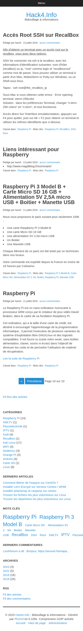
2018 (6, 575)
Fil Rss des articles (15, 396)
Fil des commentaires (16, 598)
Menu (41, 3)
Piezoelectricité (12, 426)
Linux (6, 467)
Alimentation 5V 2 (23, 277)
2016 (6, 579)
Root (5, 133)
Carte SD (9, 463)
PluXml (19, 619)
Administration (58, 623)
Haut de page (37, 623)
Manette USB (66, 277)
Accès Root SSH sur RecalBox (41, 35)
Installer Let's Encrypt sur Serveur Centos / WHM (34, 486)
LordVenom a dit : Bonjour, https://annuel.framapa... (36, 551)
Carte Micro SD (35, 525)
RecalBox (64, 129)
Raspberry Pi (24, 129)
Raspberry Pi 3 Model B (57, 273)
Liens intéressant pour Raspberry (31, 152)
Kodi (6, 434)
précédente (34, 381)
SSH (73, 129)
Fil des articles (12, 594)
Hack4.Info (41, 14)
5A (34, 277)
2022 (6, 570)
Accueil (20, 623)
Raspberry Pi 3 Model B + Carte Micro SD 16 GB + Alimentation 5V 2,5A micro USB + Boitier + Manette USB (39, 194)
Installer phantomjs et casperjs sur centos (29, 490)
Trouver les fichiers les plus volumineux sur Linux (34, 495)
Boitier (40, 277)
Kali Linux (9, 442)
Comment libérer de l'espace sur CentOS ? (30, 482)
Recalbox (9, 438)
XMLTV (7, 422)
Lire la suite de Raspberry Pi (21, 358)
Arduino (8, 458)
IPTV (6, 430)
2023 (6, 566)
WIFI (6, 446)
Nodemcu (9, 450)
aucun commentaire (50, 42)
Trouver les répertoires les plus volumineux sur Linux (37, 499)
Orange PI (9, 454)
